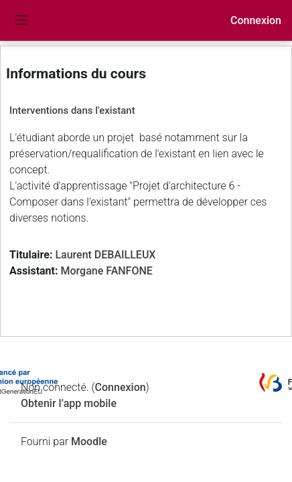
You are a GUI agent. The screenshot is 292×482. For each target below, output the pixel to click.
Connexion (255, 20)
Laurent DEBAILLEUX (105, 254)
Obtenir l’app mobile (69, 403)
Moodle (89, 441)
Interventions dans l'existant (72, 110)
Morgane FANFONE (106, 270)
